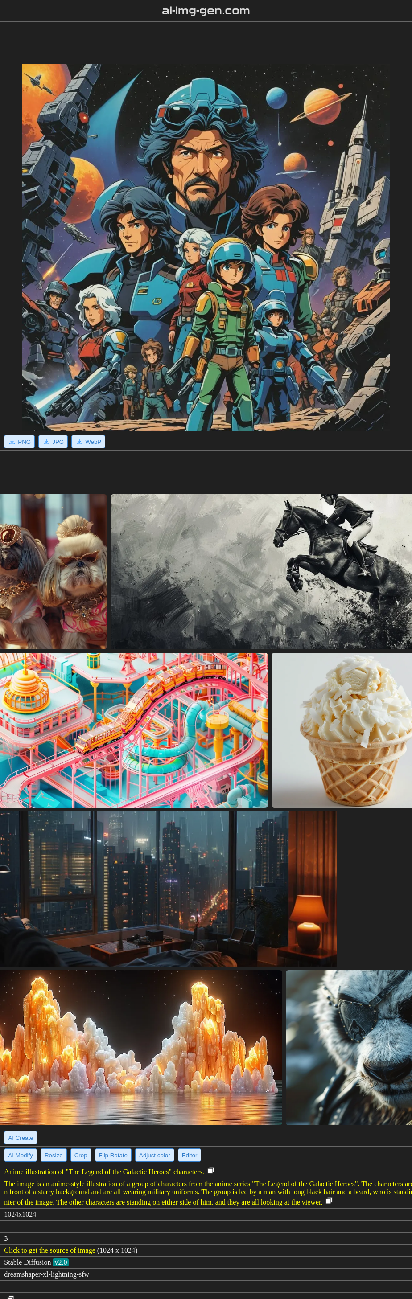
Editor (190, 1155)
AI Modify (20, 1155)
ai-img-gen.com (206, 10)
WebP (88, 442)
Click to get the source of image (49, 1250)
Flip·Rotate (113, 1155)
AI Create (20, 1138)
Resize (54, 1155)
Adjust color (154, 1155)
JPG (53, 442)
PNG (19, 442)
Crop (80, 1155)
